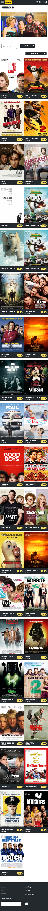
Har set (45, 2)
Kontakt (27, 890)
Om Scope (28, 887)
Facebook (26, 904)
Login (39, 2)
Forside (3, 887)
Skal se (42, 2)
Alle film (3, 890)
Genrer (3, 894)
